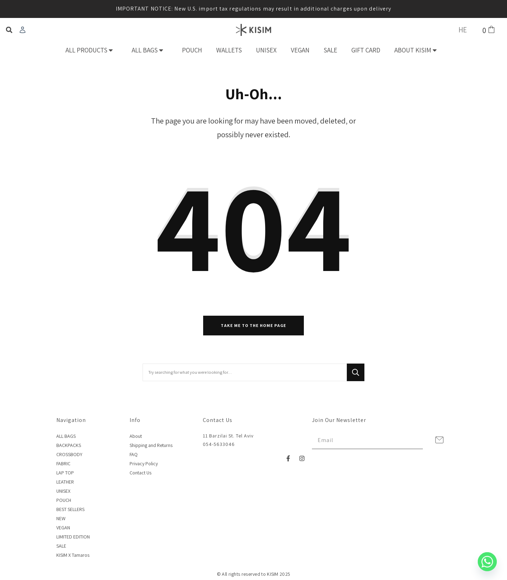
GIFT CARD (365, 50)
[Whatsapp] (487, 561)
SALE (330, 50)
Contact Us (140, 472)
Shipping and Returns (151, 445)
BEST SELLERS (70, 509)
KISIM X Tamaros (72, 555)
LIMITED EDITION (73, 537)
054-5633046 (219, 444)
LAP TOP (65, 472)
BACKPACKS (68, 445)
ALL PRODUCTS (91, 50)
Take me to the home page (253, 325)
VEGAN (300, 50)
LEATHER (65, 482)
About (136, 436)
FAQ (134, 454)
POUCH (192, 50)
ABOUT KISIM (418, 50)
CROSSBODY (69, 454)
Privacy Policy (144, 463)
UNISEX (266, 50)
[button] (9, 30)
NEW (60, 518)
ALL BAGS (150, 50)
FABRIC (63, 463)
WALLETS (229, 50)
